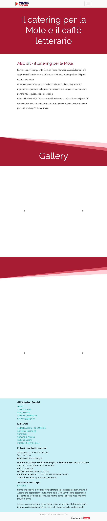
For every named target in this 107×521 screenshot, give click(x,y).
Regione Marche (24, 439)
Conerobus (22, 434)
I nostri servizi (23, 412)
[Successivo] (83, 211)
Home (20, 406)
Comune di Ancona (26, 436)
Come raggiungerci (26, 418)
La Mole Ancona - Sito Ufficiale (31, 428)
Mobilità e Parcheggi (26, 431)
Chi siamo (21, 486)
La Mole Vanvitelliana (27, 415)
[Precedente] (24, 211)
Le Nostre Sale (24, 409)
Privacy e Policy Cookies (28, 442)
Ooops (86, 518)
